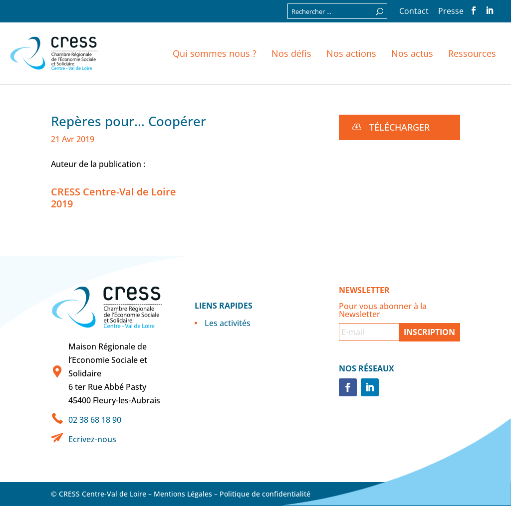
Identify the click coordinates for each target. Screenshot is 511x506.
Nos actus (412, 53)
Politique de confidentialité (265, 494)
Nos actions (351, 53)
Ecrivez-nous (92, 439)
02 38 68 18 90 (94, 419)
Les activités (228, 323)
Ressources (472, 53)
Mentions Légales (183, 494)
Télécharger (399, 127)
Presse (451, 11)
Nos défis (291, 53)
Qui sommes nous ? (214, 53)
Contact (414, 11)
